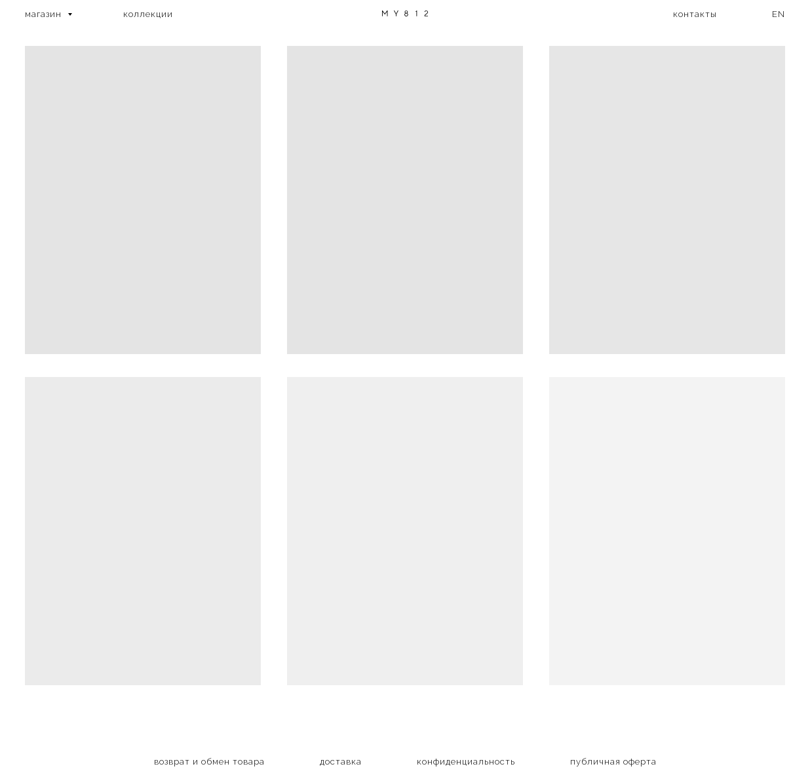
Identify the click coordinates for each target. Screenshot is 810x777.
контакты (695, 14)
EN (778, 14)
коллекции (148, 14)
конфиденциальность (466, 762)
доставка (341, 762)
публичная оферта (613, 762)
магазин (44, 14)
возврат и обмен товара (209, 762)
